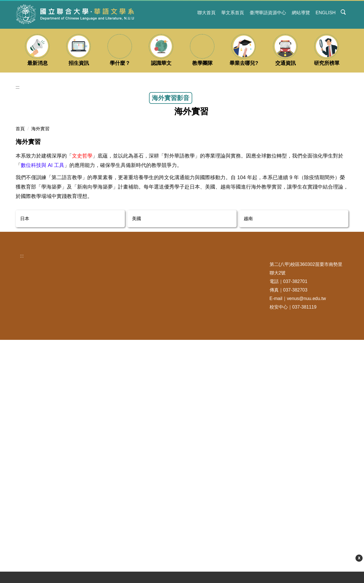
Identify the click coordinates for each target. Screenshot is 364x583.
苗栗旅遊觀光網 (39, 521)
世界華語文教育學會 (226, 521)
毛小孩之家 (34, 511)
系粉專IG (155, 492)
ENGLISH (326, 12)
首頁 (20, 233)
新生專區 (95, 521)
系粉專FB (156, 501)
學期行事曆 (99, 492)
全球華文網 (217, 501)
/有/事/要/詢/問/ (161, 511)
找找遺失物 (97, 530)
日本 (24, 432)
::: (189, 12)
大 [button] (343, 260)
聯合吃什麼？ (36, 501)
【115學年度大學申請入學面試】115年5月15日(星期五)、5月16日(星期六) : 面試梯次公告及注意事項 (165, 572)
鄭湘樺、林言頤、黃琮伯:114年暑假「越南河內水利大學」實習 (69, 190)
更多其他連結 (221, 542)
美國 (136, 432)
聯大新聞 (32, 530)
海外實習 (40, 233)
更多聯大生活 (38, 542)
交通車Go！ (98, 511)
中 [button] (332, 260)
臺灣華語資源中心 (268, 12)
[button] (343, 13)
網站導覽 (301, 12)
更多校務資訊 (101, 542)
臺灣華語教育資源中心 (229, 530)
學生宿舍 (32, 492)
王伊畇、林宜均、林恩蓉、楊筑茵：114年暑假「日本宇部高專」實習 (293, 189)
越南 (248, 432)
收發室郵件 (97, 501)
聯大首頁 (206, 12)
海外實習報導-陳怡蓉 (149, 206)
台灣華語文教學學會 (226, 511)
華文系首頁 (232, 12)
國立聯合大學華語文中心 (231, 492)
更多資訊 (287, 572)
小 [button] (321, 260)
